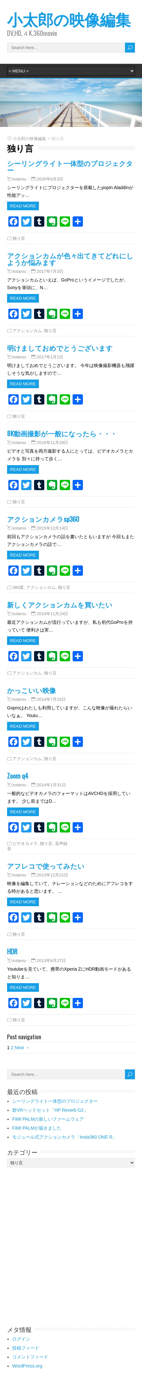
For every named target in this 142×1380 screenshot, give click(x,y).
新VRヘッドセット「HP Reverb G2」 (50, 1110)
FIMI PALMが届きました (36, 1128)
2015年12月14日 (52, 528)
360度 (18, 587)
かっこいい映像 (31, 690)
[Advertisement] (71, 1246)
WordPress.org (27, 1365)
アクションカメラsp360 (43, 519)
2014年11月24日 (52, 613)
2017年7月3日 (50, 271)
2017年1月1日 (50, 357)
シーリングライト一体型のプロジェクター (70, 166)
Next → (22, 1047)
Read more (23, 206)
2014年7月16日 (51, 699)
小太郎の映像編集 (69, 18)
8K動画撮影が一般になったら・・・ (62, 433)
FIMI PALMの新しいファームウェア (48, 1119)
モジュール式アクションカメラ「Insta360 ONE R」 (64, 1137)
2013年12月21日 (52, 875)
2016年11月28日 (52, 442)
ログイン (21, 1339)
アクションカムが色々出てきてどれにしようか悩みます (70, 258)
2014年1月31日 (51, 784)
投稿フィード (25, 1348)
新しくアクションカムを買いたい (59, 604)
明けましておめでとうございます (60, 348)
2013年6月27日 (51, 960)
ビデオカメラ (25, 843)
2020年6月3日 (50, 179)
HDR (12, 951)
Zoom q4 (17, 776)
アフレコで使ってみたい (45, 866)
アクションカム (27, 330)
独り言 (19, 238)
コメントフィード (30, 1356)
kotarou (19, 179)
